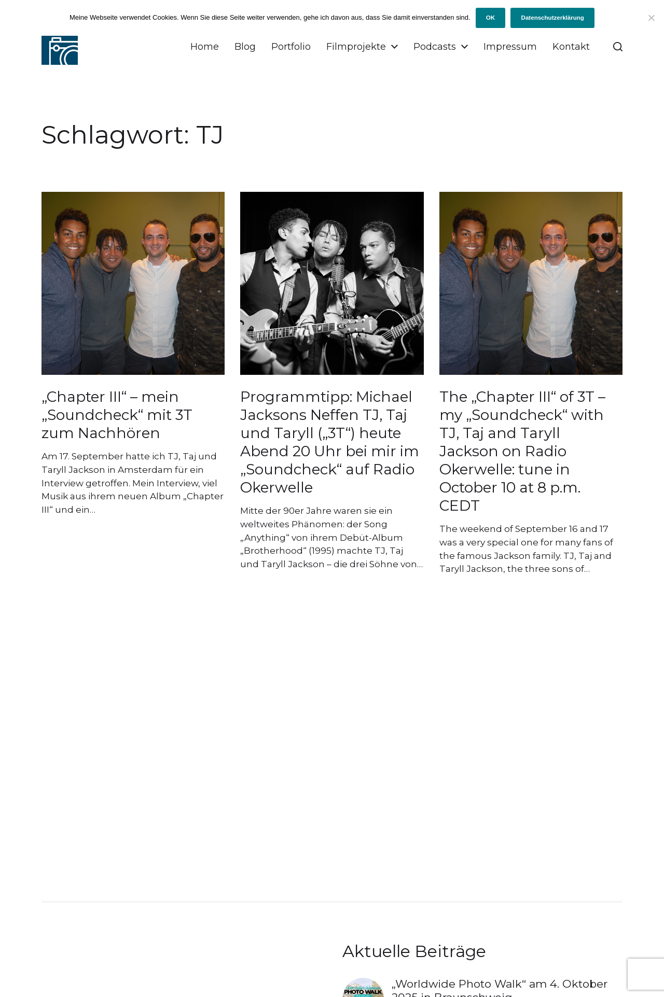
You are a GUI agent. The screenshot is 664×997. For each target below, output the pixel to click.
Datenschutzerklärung (552, 18)
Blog (245, 46)
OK (490, 18)
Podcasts (434, 46)
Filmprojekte (356, 46)
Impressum (510, 46)
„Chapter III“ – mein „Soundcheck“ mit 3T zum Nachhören (117, 415)
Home (204, 46)
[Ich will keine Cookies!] (651, 17)
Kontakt (571, 46)
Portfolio (291, 46)
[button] (617, 46)
